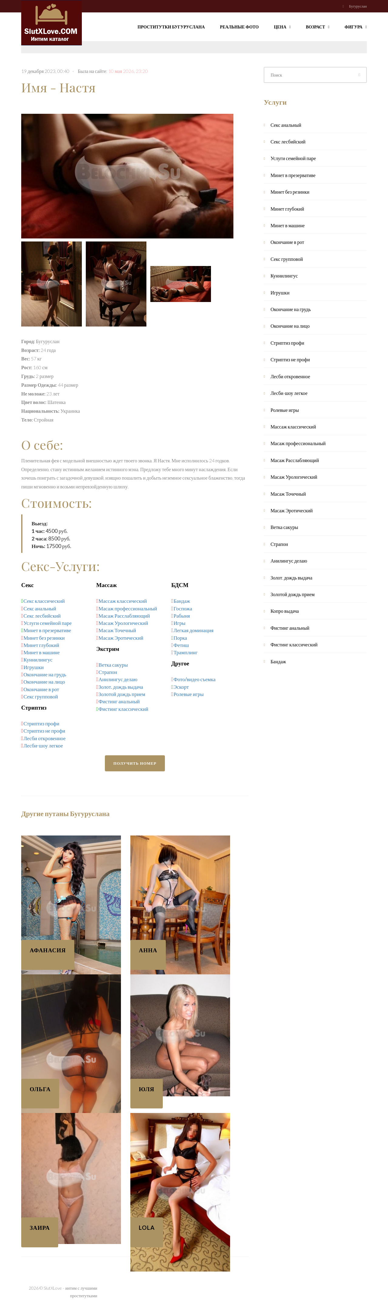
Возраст (317, 26)
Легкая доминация (194, 630)
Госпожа (183, 608)
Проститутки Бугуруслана (171, 26)
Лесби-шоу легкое (43, 745)
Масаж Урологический (123, 623)
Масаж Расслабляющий (124, 615)
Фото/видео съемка (195, 679)
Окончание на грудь (45, 674)
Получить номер (134, 763)
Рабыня (182, 615)
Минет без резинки (44, 638)
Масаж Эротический (121, 638)
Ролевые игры (189, 694)
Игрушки (34, 667)
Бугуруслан (358, 6)
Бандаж (182, 601)
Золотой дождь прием (122, 694)
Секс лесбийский (42, 615)
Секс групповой (41, 696)
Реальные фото (239, 26)
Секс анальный (40, 608)
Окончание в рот (41, 689)
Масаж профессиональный (128, 608)
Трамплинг (186, 652)
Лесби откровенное (45, 738)
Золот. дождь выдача (121, 687)
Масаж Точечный (117, 630)
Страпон (108, 672)
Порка (180, 638)
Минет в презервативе (47, 630)
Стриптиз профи (41, 723)
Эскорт (181, 687)
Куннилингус (38, 659)
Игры (180, 623)
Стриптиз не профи (44, 730)
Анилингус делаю (118, 679)
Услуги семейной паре (48, 623)
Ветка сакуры (113, 664)
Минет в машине (42, 652)
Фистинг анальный (119, 701)
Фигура (356, 26)
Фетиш (181, 645)
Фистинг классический (124, 709)
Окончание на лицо (44, 681)
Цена (282, 26)
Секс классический (44, 601)
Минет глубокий (41, 645)
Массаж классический (123, 601)
